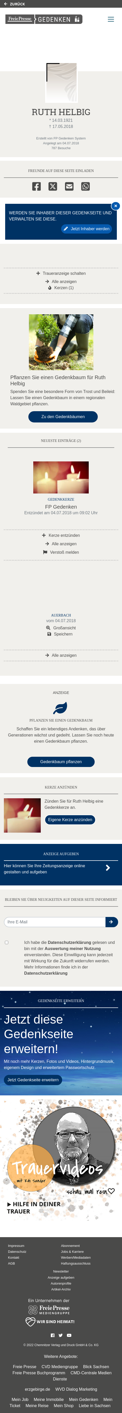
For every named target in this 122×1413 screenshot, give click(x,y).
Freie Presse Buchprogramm (38, 1373)
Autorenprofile (61, 1283)
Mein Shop (64, 1406)
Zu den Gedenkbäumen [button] (63, 417)
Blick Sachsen (96, 1367)
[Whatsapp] (85, 185)
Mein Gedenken (83, 1399)
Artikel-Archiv (61, 1289)
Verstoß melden (61, 552)
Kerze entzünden (61, 535)
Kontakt (13, 1257)
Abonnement (70, 1246)
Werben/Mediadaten (76, 1257)
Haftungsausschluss (76, 1263)
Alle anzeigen (61, 281)
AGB (11, 1263)
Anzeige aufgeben (61, 1277)
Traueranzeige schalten (61, 273)
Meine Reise (37, 1406)
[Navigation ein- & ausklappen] (111, 19)
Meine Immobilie (49, 1399)
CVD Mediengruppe (60, 1367)
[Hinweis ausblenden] (116, 205)
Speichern (60, 634)
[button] (111, 922)
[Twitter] (52, 185)
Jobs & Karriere (72, 1252)
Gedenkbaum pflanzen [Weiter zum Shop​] (61, 762)
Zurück (14, 4)
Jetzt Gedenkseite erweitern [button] (33, 1080)
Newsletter (61, 1271)
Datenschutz (17, 1252)
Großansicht (61, 628)
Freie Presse (24, 1367)
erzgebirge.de (37, 1389)
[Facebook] (36, 185)
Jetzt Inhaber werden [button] (86, 229)
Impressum (16, 1246)
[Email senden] (55, 922)
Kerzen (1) (61, 288)
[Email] (69, 185)
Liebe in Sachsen (95, 1406)
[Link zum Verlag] (44, 19)
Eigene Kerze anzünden (70, 819)
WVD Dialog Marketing (76, 1389)
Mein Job (20, 1399)
